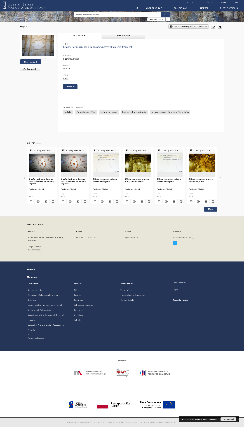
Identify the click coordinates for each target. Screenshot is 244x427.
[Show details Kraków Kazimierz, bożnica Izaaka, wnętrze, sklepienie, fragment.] (52, 201)
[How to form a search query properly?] (168, 19)
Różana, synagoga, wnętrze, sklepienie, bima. (201, 180)
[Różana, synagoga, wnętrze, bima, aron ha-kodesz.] (138, 163)
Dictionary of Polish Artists (39, 310)
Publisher (78, 320)
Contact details (127, 300)
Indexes (204, 8)
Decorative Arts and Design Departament (46, 325)
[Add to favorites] (213, 27)
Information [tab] (123, 36)
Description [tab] (79, 36)
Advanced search (156, 19)
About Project (154, 8)
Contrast (210, 2)
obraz (65, 78)
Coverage (78, 310)
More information (210, 419)
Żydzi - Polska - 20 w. (86, 112)
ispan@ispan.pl (131, 237)
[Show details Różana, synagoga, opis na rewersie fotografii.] (116, 201)
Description (79, 315)
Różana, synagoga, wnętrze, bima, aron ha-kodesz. (137, 180)
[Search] (165, 14)
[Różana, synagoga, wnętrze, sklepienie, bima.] (202, 163)
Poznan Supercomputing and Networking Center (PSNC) (151, 422)
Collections (181, 8)
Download (29, 69)
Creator (77, 295)
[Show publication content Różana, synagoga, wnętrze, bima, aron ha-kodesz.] (141, 201)
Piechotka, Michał (71, 59)
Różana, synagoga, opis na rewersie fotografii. (105, 180)
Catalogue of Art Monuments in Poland (45, 305)
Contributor (79, 300)
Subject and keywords (83, 305)
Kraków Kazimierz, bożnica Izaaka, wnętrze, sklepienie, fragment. (41, 181)
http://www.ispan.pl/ (183, 237)
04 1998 (66, 68)
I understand (228, 419)
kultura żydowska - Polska (134, 112)
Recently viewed (229, 8)
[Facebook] (175, 243)
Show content (30, 62)
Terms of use (126, 290)
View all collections (36, 338)
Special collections (36, 290)
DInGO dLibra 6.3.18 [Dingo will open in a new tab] (95, 422)
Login (235, 2)
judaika (68, 112)
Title (76, 290)
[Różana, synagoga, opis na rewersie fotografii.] (106, 163)
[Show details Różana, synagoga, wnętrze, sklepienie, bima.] (212, 201)
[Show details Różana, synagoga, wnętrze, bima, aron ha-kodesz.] (148, 201)
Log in (175, 289)
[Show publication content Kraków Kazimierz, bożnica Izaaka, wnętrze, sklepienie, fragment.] (45, 201)
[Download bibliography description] (38, 201)
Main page (32, 277)
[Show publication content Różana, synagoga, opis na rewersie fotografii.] (109, 201)
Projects (31, 330)
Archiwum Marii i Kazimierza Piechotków (170, 112)
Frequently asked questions (132, 295)
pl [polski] (193, 2)
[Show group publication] (42, 151)
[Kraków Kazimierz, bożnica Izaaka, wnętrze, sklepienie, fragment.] (38, 45)
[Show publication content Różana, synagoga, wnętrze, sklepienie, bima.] (205, 201)
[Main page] (136, 8)
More (210, 209)
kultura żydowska (109, 112)
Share (223, 2)
